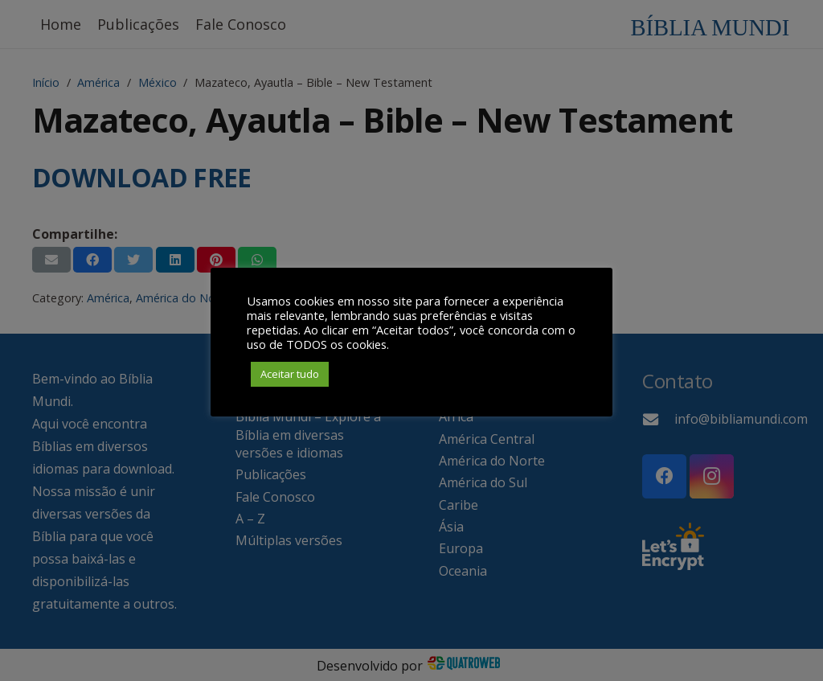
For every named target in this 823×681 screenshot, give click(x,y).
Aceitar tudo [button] (289, 374)
